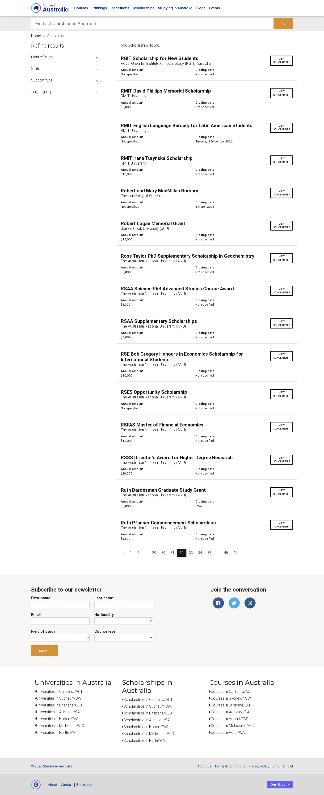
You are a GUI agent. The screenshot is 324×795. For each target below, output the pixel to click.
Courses (81, 8)
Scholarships (143, 8)
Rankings (99, 8)
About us (204, 766)
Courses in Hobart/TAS (229, 718)
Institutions (120, 8)
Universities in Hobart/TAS (57, 718)
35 (209, 553)
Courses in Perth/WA (228, 732)
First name (40, 598)
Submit (44, 651)
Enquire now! (283, 766)
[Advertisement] (66, 371)
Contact (67, 784)
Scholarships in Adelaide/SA (146, 720)
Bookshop (84, 784)
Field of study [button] (64, 57)
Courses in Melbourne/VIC (232, 725)
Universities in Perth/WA (55, 732)
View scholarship (281, 60)
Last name (103, 598)
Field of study (43, 631)
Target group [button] (64, 91)
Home (36, 35)
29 (154, 553)
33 (191, 553)
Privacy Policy (258, 766)
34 (200, 553)
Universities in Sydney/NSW (58, 698)
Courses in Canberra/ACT (231, 691)
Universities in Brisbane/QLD (59, 705)
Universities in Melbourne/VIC (60, 725)
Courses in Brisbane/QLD (231, 705)
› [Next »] (243, 553)
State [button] (64, 68)
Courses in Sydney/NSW (231, 698)
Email (36, 614)
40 (226, 553)
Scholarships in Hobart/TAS (145, 726)
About (52, 784)
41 (235, 553)
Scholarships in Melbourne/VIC (148, 733)
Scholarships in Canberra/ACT (148, 699)
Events (214, 8)
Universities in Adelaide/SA (58, 712)
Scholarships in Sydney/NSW (147, 706)
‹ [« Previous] (124, 553)
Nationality (104, 614)
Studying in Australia (175, 8)
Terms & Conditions (230, 766)
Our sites (278, 785)
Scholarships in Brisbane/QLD (147, 713)
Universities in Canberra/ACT (59, 691)
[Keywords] (152, 23)
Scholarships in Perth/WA (144, 740)
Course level (105, 631)
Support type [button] (64, 80)
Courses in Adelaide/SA (230, 712)
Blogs (200, 8)
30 (163, 553)
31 (172, 553)
